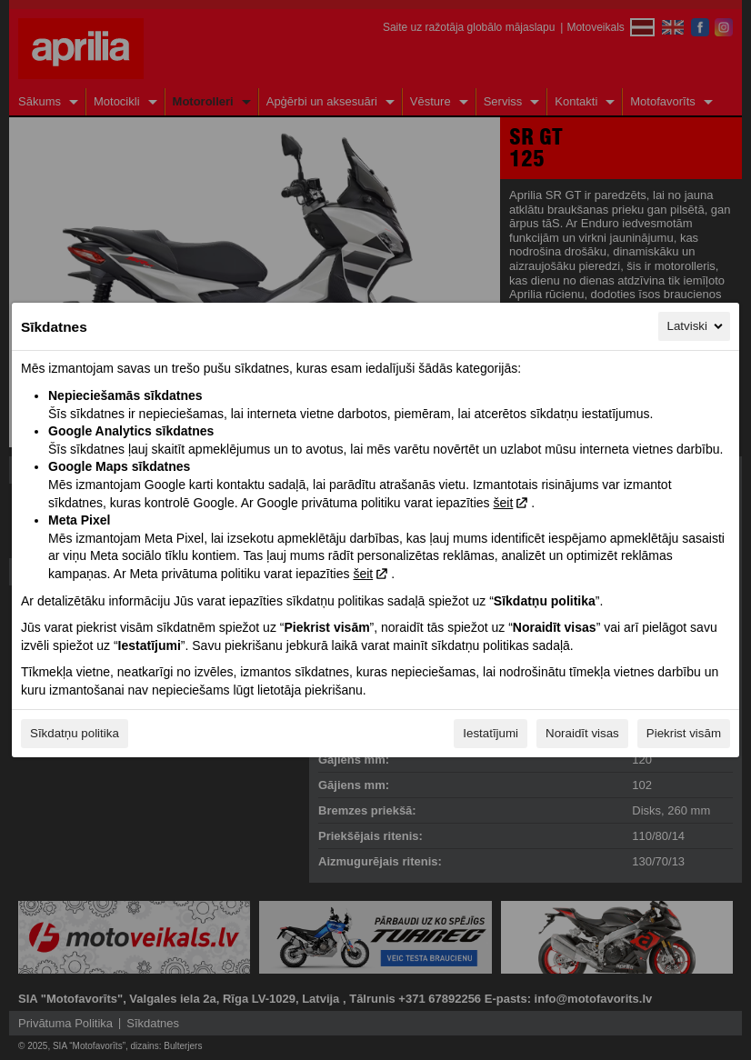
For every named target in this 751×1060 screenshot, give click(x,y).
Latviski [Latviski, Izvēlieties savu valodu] (696, 326)
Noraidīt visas (582, 733)
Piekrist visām (683, 733)
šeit (503, 502)
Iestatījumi (490, 733)
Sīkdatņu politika (74, 733)
